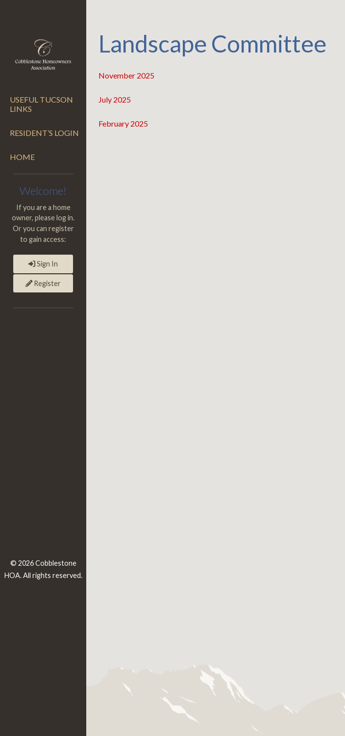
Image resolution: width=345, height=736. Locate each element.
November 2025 (126, 75)
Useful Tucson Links (41, 104)
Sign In (43, 264)
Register (43, 283)
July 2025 (115, 99)
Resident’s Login (44, 132)
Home (22, 156)
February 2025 (123, 123)
